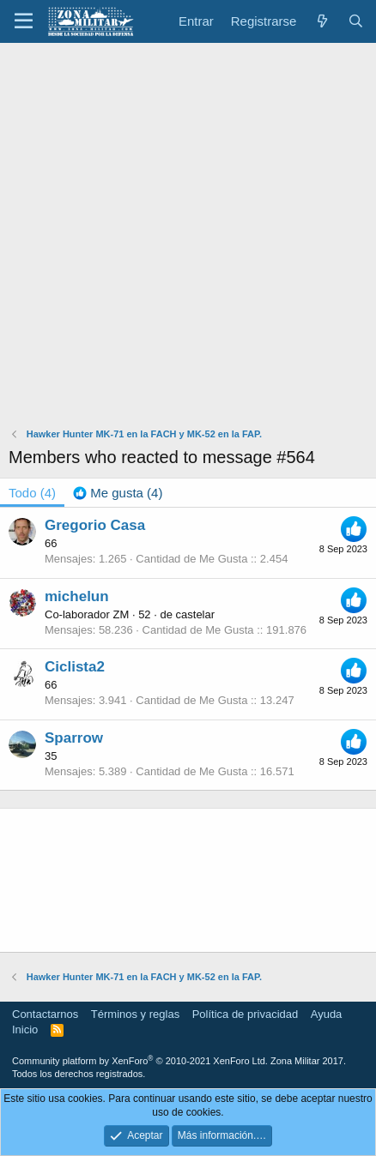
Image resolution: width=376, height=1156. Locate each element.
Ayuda (327, 1014)
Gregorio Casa (95, 525)
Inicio (25, 1029)
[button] (23, 21)
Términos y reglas (135, 1014)
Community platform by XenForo (140, 1061)
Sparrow (74, 738)
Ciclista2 (75, 667)
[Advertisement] (188, 239)
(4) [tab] (32, 492)
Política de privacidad (245, 1014)
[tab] (117, 493)
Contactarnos (45, 1014)
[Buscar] (356, 21)
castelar (195, 614)
